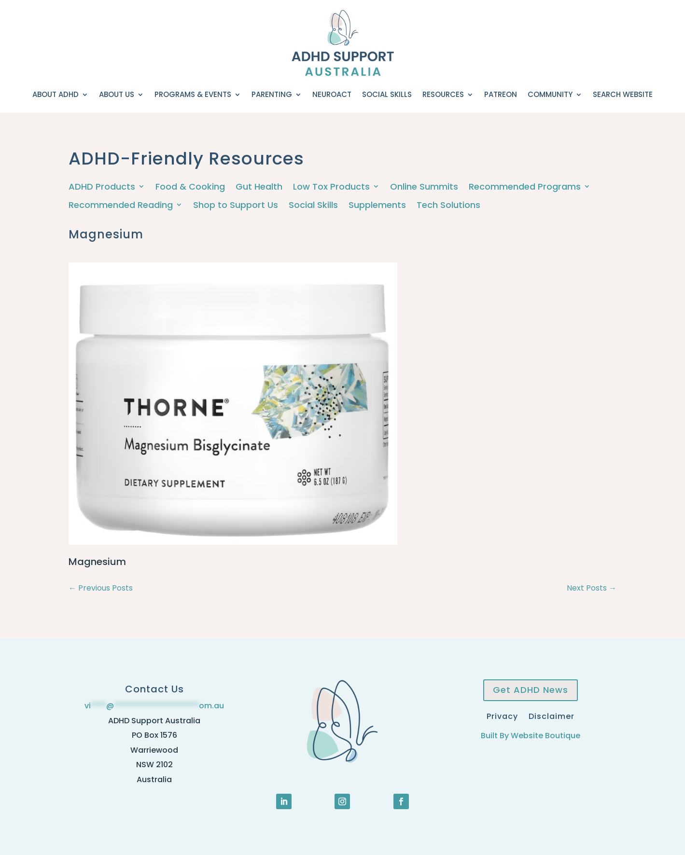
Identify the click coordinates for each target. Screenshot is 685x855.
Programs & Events (192, 94)
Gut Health (259, 187)
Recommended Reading (121, 205)
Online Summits (424, 187)
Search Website (623, 94)
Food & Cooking (190, 187)
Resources (443, 94)
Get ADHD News (530, 690)
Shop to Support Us (235, 205)
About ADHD (55, 94)
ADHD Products (102, 187)
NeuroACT (331, 94)
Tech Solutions (448, 205)
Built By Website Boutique (530, 735)
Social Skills (387, 94)
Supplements (377, 205)
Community (550, 94)
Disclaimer (551, 715)
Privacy (502, 715)
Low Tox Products (331, 187)
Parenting (272, 94)
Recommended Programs (525, 187)
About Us (116, 94)
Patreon (500, 94)
